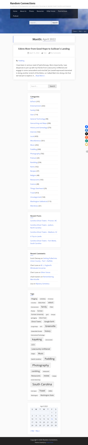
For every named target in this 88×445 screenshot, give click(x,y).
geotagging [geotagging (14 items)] (34, 318)
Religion (33, 175)
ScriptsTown (49, 442)
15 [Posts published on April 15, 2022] (52, 419)
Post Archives (62, 11)
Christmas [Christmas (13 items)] (50, 299)
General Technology (37, 119)
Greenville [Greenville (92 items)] (50, 326)
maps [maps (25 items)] (33, 354)
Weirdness (34, 206)
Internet (33, 132)
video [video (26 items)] (50, 391)
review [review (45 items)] (46, 376)
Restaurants (34, 180)
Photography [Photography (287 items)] (40, 365)
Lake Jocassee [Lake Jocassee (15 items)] (48, 340)
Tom (45, 53)
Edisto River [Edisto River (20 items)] (41, 303)
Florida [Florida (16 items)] (33, 311)
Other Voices (51, 11)
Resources (40, 11)
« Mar (32, 431)
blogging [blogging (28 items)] (34, 299)
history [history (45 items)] (47, 331)
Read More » (40, 75)
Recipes (33, 171)
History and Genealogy (38, 128)
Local (32, 136)
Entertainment (35, 106)
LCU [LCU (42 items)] (33, 344)
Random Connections (22, 3)
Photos (31, 11)
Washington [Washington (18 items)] (34, 395)
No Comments (56, 53)
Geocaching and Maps (38, 123)
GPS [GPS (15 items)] (41, 326)
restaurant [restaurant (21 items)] (46, 371)
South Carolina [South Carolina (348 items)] (42, 384)
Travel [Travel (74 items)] (42, 390)
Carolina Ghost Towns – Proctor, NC (43, 221)
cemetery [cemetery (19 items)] (43, 299)
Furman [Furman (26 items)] (40, 311)
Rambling (33, 162)
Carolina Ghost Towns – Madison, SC (43, 232)
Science (33, 184)
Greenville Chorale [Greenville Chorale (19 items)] (36, 331)
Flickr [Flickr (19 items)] (51, 307)
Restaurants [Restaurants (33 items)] (35, 376)
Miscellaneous (35, 141)
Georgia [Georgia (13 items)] (53, 314)
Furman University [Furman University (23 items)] (37, 314)
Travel (32, 193)
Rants (32, 167)
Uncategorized (35, 197)
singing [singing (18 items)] (54, 376)
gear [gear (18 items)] (47, 314)
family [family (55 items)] (44, 307)
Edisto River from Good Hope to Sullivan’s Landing (44, 48)
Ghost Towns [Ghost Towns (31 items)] (36, 321)
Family (32, 110)
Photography (35, 154)
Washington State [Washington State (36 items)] (47, 395)
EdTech (33, 101)
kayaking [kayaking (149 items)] (37, 339)
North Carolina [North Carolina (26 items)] (36, 359)
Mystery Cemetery (42, 284)
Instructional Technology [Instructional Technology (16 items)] (37, 335)
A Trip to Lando (36, 236)
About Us (23, 11)
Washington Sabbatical (38, 201)
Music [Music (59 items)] (40, 353)
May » (38, 431)
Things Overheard (37, 188)
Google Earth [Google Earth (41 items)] (49, 321)
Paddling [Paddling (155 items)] (50, 358)
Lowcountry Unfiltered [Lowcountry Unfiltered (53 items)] (41, 349)
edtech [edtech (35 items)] (50, 302)
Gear (32, 115)
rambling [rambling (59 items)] (36, 371)
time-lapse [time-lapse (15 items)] (33, 391)
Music (32, 145)
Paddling (21, 61)
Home (15, 11)
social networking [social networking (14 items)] (35, 380)
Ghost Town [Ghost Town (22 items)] (42, 318)
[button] (86, 126)
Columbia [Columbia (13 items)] (33, 302)
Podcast (15, 16)
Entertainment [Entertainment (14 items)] (34, 307)
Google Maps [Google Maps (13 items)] (34, 326)
